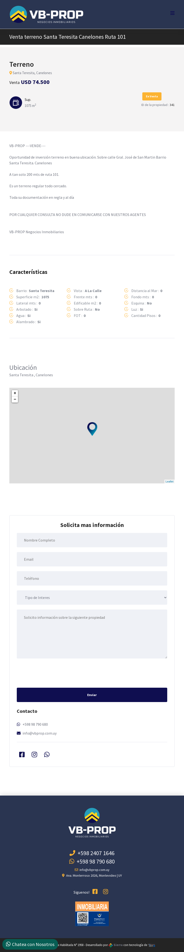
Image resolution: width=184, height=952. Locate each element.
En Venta (152, 96)
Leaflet (169, 481)
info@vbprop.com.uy (40, 733)
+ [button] (15, 393)
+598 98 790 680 (35, 724)
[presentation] (53, 672)
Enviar (92, 695)
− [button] (15, 399)
